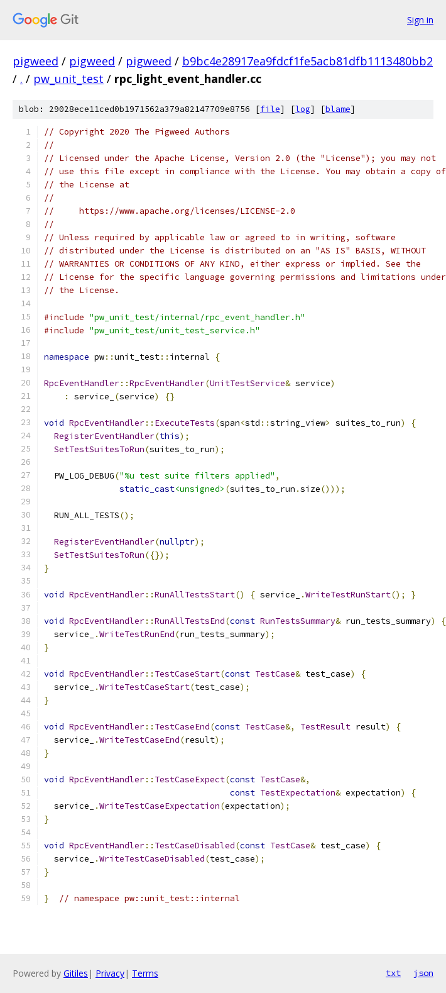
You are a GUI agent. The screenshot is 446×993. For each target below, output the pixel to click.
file (270, 109)
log (302, 109)
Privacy (109, 973)
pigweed (35, 61)
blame (338, 109)
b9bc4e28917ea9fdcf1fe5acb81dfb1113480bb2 (307, 61)
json (423, 973)
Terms (145, 973)
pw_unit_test (68, 78)
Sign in (420, 20)
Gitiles (75, 973)
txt (393, 973)
